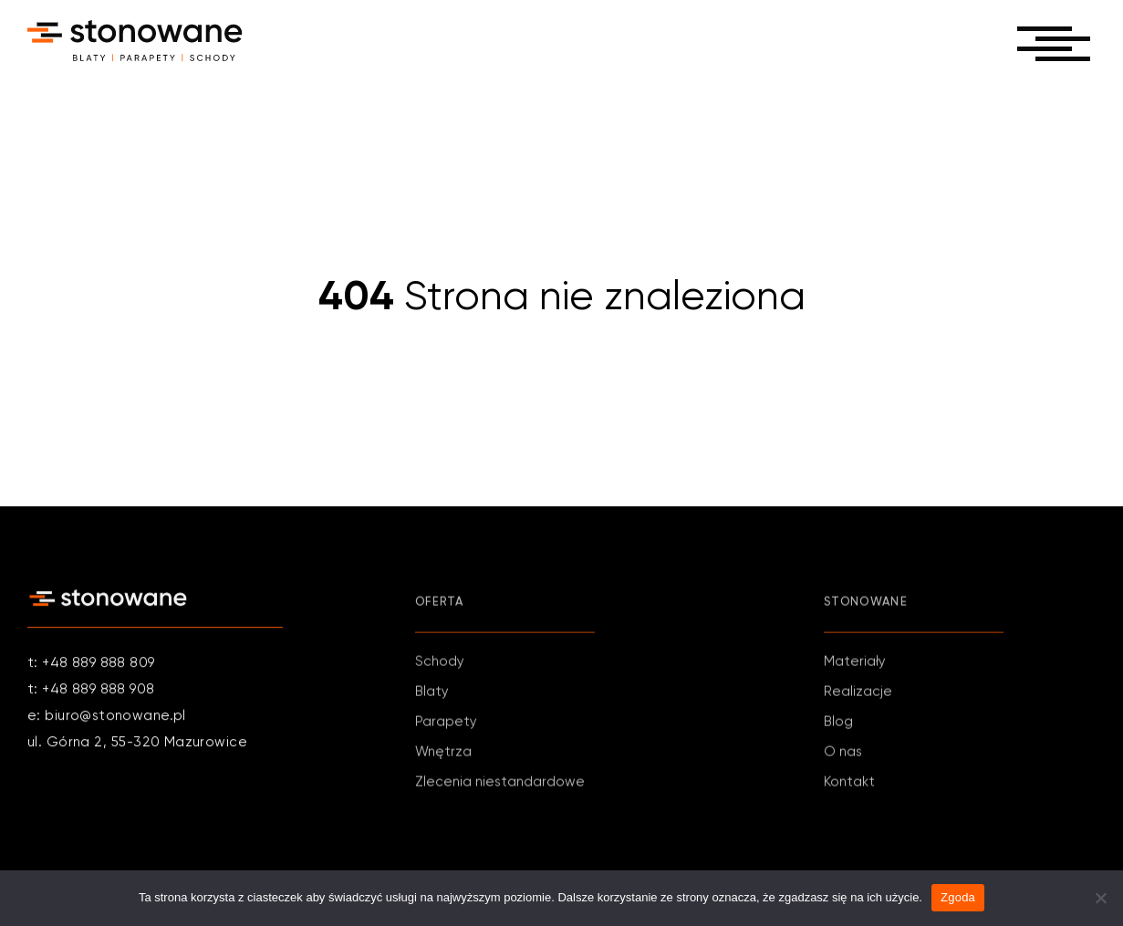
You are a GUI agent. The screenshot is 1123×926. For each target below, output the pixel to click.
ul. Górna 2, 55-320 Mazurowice (137, 743)
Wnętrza (443, 754)
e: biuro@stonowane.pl (106, 716)
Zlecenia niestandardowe (500, 784)
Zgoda (958, 897)
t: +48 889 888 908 (91, 690)
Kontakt (849, 784)
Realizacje (858, 694)
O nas (843, 754)
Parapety (446, 724)
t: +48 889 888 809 (91, 664)
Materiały (855, 664)
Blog (838, 724)
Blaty (432, 694)
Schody (439, 664)
